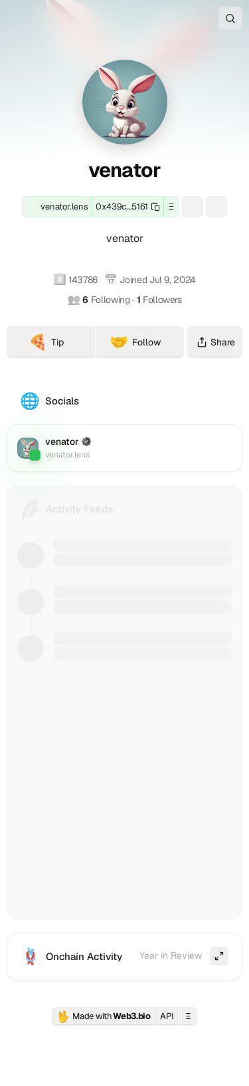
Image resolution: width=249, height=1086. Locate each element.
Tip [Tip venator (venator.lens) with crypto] (62, 344)
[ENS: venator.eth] (192, 206)
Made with (103, 1016)
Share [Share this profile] (215, 342)
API (166, 1016)
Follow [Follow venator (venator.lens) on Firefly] (135, 342)
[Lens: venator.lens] (57, 206)
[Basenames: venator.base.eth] (216, 206)
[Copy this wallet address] (128, 206)
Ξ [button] (172, 206)
